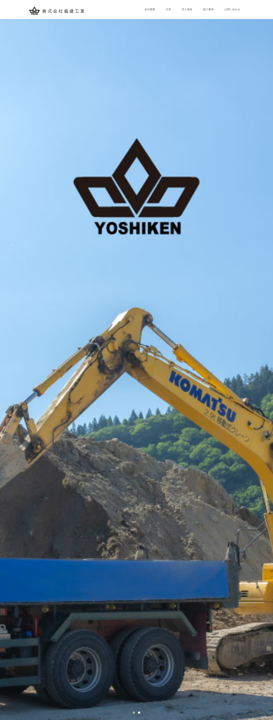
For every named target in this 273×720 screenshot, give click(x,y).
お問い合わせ (232, 9)
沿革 (168, 9)
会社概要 (150, 9)
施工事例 (208, 9)
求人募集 (187, 9)
